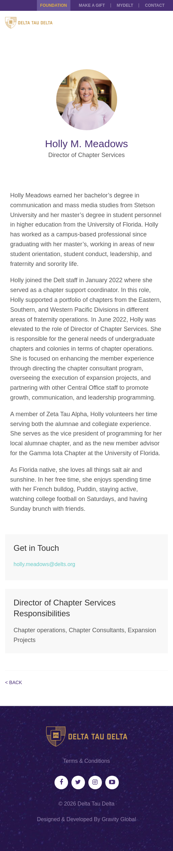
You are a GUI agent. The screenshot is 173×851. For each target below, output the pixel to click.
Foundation (53, 5)
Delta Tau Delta (96, 804)
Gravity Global (119, 819)
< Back (13, 682)
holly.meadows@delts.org (44, 564)
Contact (155, 5)
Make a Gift (92, 5)
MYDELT (125, 5)
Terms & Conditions (86, 761)
